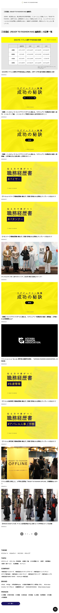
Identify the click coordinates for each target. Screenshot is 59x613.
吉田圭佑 (24, 595)
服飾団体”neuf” (20, 587)
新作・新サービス (7, 564)
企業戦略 (16, 564)
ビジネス (21, 553)
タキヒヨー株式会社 (23, 576)
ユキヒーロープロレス (8, 587)
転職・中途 (26, 561)
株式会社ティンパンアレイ (41, 571)
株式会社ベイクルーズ (8, 571)
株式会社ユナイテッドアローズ (24, 571)
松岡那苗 (43, 595)
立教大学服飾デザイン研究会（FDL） (33, 584)
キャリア (28, 553)
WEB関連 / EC (35, 561)
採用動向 (48, 561)
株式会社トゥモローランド (20, 574)
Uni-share (47, 584)
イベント (23, 564)
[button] (55, 609)
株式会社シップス (47, 574)
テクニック (5, 561)
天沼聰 (49, 595)
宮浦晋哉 (4, 597)
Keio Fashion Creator (44, 587)
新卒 (42, 561)
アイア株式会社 (6, 574)
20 (31, 534)
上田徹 (37, 595)
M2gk (8, 584)
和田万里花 (11, 595)
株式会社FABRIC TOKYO (8, 576)
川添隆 (18, 595)
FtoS (3, 584)
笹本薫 (31, 595)
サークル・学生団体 (16, 561)
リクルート (5, 553)
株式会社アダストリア (34, 574)
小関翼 (4, 595)
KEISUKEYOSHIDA (32, 587)
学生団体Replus (17, 584)
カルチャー (13, 553)
